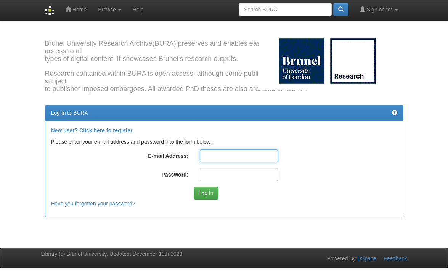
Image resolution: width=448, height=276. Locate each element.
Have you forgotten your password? (93, 204)
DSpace (366, 258)
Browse (109, 9)
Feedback (395, 258)
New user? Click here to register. (92, 130)
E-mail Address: (168, 156)
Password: (175, 175)
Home (76, 9)
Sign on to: (379, 9)
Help (138, 9)
